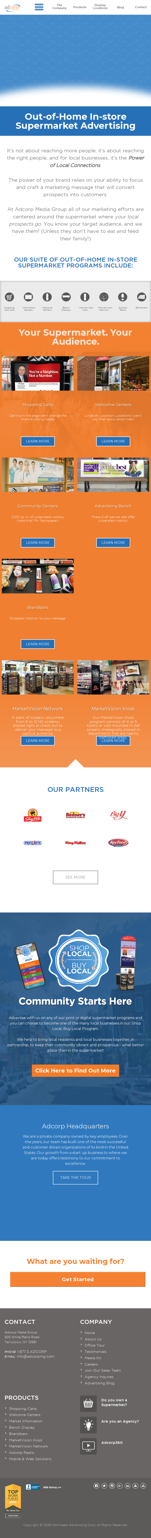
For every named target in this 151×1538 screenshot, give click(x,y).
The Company (59, 6)
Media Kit (93, 1358)
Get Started (78, 1279)
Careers (91, 1364)
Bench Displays (66, 301)
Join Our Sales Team (103, 1370)
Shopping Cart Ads (9, 301)
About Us (93, 1339)
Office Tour (95, 1345)
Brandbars (141, 300)
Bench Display (22, 1427)
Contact (141, 6)
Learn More (38, 441)
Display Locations (100, 6)
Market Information (25, 1421)
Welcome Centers (47, 301)
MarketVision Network (105, 301)
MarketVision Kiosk (86, 301)
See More (75, 877)
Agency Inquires (99, 1377)
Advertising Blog (100, 1383)
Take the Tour (75, 1177)
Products (80, 6)
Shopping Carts (23, 1409)
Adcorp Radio (122, 301)
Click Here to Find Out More (75, 1070)
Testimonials (95, 1352)
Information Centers (28, 301)
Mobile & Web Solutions (30, 1459)
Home (90, 1333)
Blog (120, 6)
